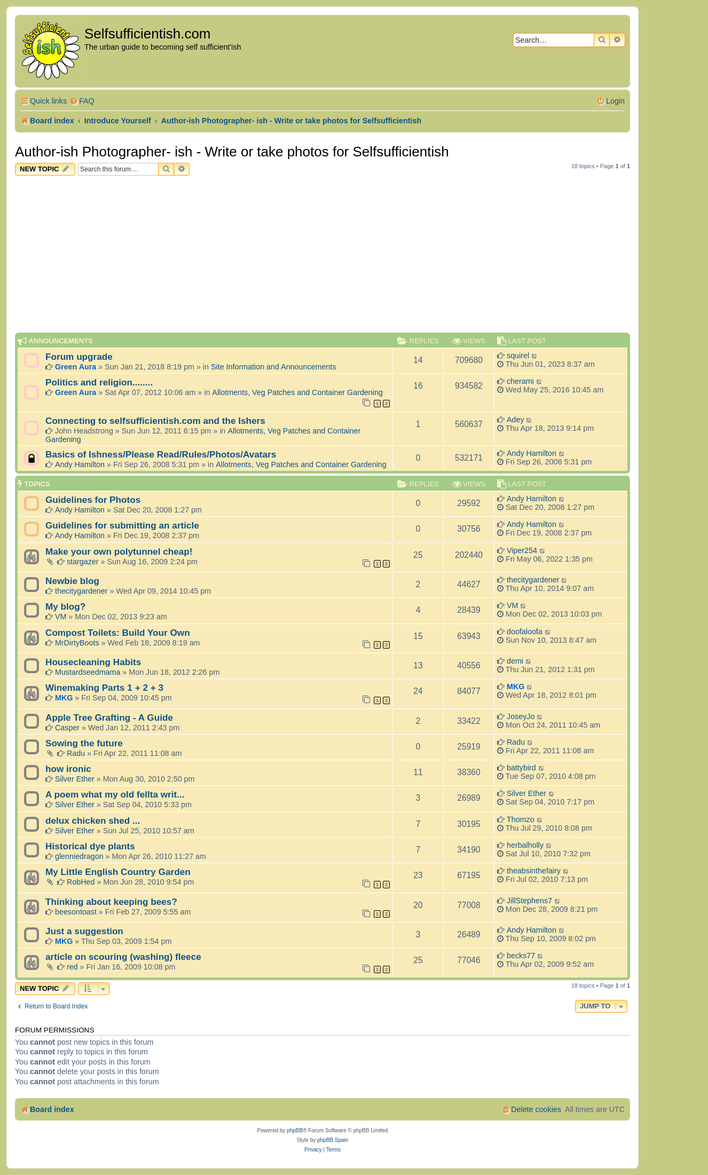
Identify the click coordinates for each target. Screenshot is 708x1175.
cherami (520, 381)
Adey (515, 419)
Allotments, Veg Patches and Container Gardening (297, 392)
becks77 (521, 955)
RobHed (81, 882)
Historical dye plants (90, 846)
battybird (521, 767)
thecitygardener (81, 591)
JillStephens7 (529, 900)
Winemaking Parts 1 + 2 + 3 (104, 687)
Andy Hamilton (80, 464)
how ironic (68, 768)
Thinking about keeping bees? (111, 901)
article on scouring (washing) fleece (123, 956)
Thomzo (520, 819)
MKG (64, 697)
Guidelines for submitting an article (122, 525)
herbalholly (525, 845)
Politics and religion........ (99, 382)
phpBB (295, 1130)
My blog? (65, 606)
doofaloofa (524, 631)
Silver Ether (75, 779)
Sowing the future (84, 743)
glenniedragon (79, 856)
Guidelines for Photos (92, 499)
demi (515, 661)
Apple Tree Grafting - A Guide (109, 717)
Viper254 (522, 550)
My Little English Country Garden (118, 871)
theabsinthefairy (534, 870)
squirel (518, 355)
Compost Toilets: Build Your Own (117, 632)
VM (60, 616)
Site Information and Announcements (273, 366)
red (72, 967)
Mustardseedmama (87, 672)
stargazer (83, 561)
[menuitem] (82, 101)
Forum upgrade (79, 356)
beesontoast (76, 912)
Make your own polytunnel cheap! (119, 551)
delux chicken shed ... (92, 820)
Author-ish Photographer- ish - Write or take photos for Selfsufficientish (232, 152)
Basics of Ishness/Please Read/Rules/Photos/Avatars (160, 454)
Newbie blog (72, 580)
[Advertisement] (322, 255)
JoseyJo (520, 716)
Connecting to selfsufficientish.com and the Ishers (155, 420)
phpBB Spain (332, 1140)
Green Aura (75, 366)
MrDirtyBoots (77, 642)
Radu (76, 753)
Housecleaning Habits (93, 662)
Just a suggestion (84, 931)
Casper (67, 727)
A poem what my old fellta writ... (115, 794)
